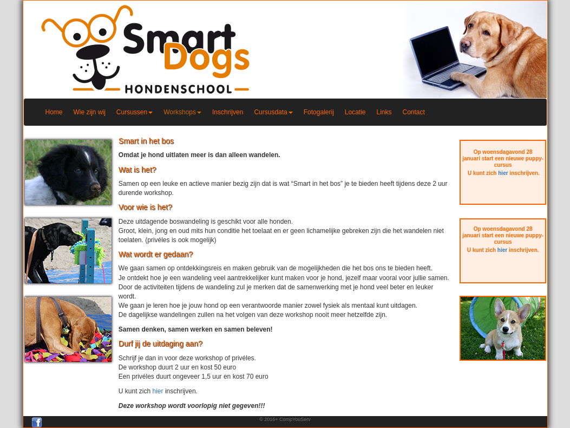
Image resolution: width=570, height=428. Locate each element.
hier (158, 391)
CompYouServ (295, 419)
